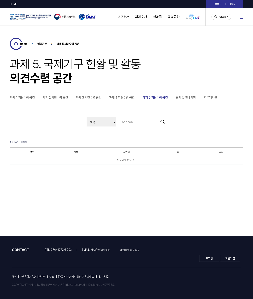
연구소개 (123, 17)
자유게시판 (210, 97)
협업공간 (174, 17)
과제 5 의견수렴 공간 (155, 97)
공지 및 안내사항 (186, 97)
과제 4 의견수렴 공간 (122, 97)
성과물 (157, 17)
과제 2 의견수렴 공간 (55, 97)
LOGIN (217, 4)
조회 (177, 151)
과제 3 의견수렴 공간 (88, 97)
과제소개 (141, 17)
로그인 (209, 258)
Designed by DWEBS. (101, 284)
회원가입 (230, 258)
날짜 (221, 151)
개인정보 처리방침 (130, 250)
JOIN (232, 4)
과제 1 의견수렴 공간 (22, 97)
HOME (13, 4)
